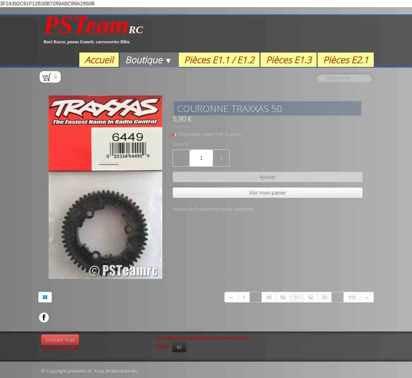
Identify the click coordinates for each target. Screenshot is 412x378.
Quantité (180, 144)
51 (296, 297)
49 (268, 297)
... (255, 297)
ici (179, 346)
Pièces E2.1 (345, 60)
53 (324, 297)
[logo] (93, 33)
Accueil (99, 60)
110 (352, 297)
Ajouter (267, 176)
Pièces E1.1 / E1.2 (219, 60)
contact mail (60, 339)
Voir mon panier (267, 192)
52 (310, 297)
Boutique (148, 60)
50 (282, 297)
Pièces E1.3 (288, 60)
